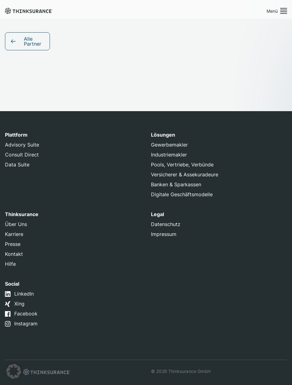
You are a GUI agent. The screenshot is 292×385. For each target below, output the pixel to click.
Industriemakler (169, 155)
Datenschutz (165, 224)
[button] (13, 371)
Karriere (14, 234)
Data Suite (17, 164)
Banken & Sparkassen (176, 184)
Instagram (26, 323)
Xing (19, 304)
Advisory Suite (22, 145)
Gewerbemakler (169, 145)
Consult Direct (22, 155)
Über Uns (16, 224)
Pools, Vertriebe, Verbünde (182, 164)
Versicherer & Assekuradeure (184, 174)
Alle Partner (32, 41)
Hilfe (10, 264)
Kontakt (14, 254)
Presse (12, 244)
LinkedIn (24, 294)
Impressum (163, 234)
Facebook (26, 313)
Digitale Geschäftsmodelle (182, 194)
